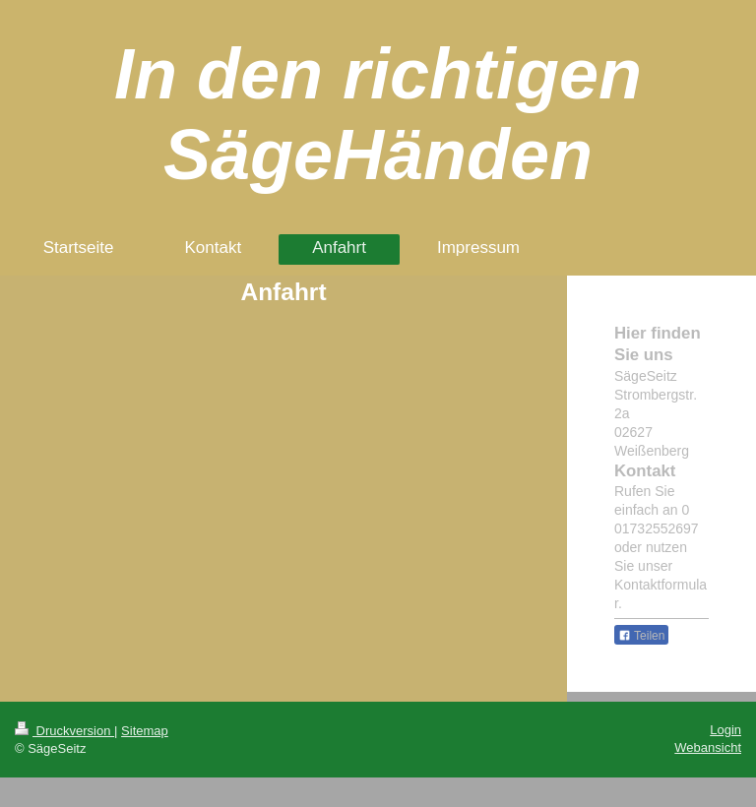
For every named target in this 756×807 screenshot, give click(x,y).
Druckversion (64, 730)
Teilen (641, 636)
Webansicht (707, 747)
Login (725, 729)
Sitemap (144, 730)
